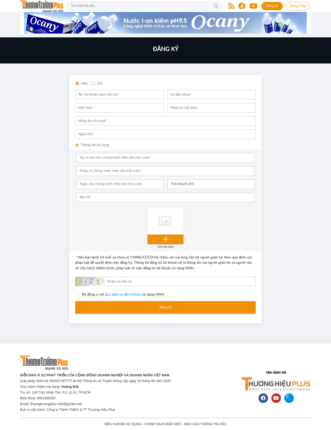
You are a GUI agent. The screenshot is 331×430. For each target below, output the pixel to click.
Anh (84, 83)
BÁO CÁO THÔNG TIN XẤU (205, 424)
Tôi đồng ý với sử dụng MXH (122, 294)
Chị (99, 83)
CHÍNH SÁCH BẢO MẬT (163, 424)
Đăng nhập (298, 6)
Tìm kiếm (216, 6)
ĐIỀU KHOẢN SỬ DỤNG (123, 424)
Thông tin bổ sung (95, 145)
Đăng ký (272, 6)
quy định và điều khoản (123, 294)
